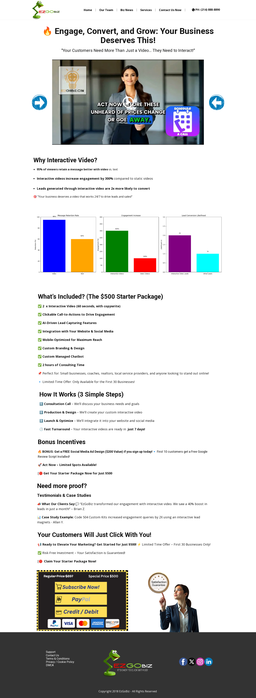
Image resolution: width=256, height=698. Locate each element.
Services (146, 10)
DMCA (50, 665)
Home (88, 10)
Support (50, 652)
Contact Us (52, 655)
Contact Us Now (170, 10)
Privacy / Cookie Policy (60, 662)
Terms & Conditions (58, 658)
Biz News (126, 10)
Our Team (106, 10)
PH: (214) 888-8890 (206, 10)
